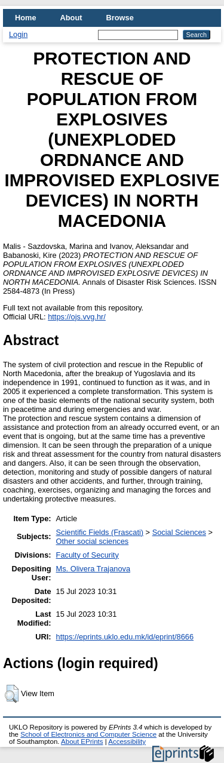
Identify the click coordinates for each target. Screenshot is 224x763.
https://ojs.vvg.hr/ (77, 316)
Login (18, 34)
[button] (12, 694)
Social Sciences (179, 532)
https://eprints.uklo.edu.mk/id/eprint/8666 (125, 636)
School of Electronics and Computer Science (88, 734)
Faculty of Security (87, 554)
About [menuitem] (71, 17)
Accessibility (127, 741)
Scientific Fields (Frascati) (99, 532)
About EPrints (82, 741)
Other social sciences (92, 541)
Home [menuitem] (25, 17)
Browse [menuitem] (120, 17)
